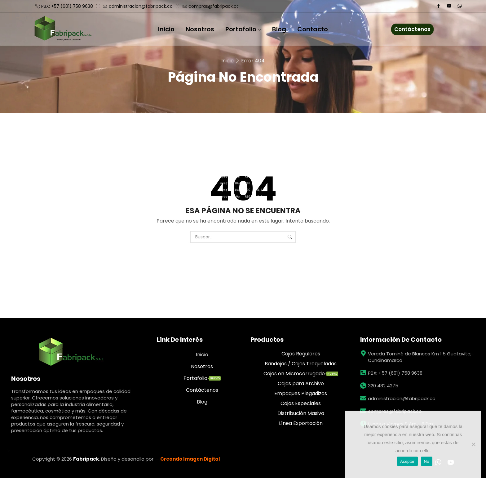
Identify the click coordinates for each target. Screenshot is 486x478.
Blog (279, 29)
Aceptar (407, 461)
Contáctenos (412, 29)
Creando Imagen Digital (190, 459)
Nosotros (200, 29)
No (426, 461)
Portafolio (243, 29)
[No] (473, 444)
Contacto (312, 29)
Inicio (166, 29)
